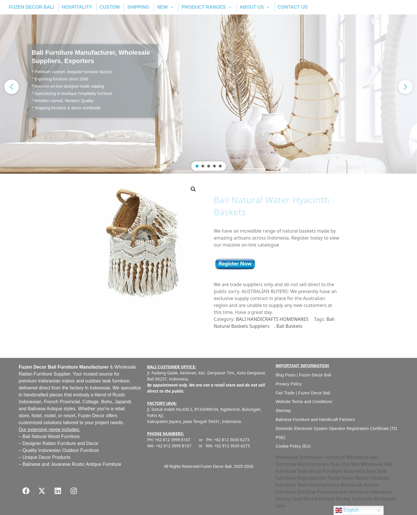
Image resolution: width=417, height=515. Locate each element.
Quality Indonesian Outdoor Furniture (61, 450)
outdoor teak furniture (107, 380)
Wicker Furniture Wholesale (366, 499)
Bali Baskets (289, 326)
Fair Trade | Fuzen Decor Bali (303, 393)
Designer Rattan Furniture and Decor (61, 443)
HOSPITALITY (77, 7)
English (347, 510)
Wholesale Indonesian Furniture (310, 457)
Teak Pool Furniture (318, 485)
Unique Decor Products (46, 457)
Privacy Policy (289, 384)
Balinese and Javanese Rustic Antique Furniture (72, 464)
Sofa (280, 506)
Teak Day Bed (345, 464)
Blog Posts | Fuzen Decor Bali (303, 375)
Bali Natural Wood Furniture (51, 436)
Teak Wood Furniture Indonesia (331, 471)
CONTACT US (293, 7)
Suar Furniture (322, 492)
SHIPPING (138, 7)
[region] (208, 87)
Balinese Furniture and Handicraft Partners (315, 419)
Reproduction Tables (319, 478)
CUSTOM (110, 7)
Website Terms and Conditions (304, 401)
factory (77, 387)
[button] (208, 87)
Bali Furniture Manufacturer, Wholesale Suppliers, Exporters (91, 57)
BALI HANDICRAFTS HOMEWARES (272, 319)
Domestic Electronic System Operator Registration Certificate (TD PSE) (336, 433)
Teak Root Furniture (313, 499)
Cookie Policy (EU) (293, 446)
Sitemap (283, 410)
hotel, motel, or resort (53, 415)
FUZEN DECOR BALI (31, 7)
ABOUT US (255, 7)
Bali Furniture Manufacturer (79, 367)
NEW (165, 7)
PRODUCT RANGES (207, 7)
